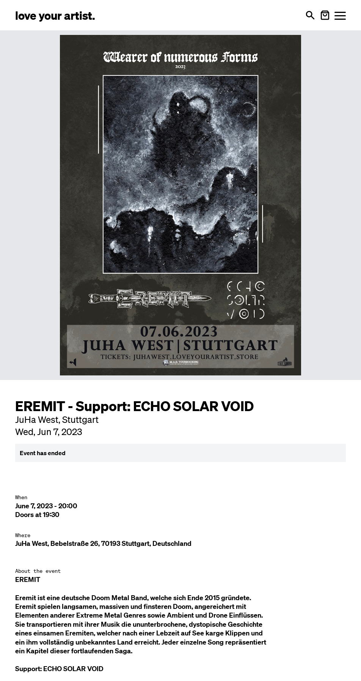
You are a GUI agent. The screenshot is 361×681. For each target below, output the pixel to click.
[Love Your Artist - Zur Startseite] (55, 15)
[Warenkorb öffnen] (325, 15)
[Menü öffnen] (340, 15)
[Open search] (310, 15)
